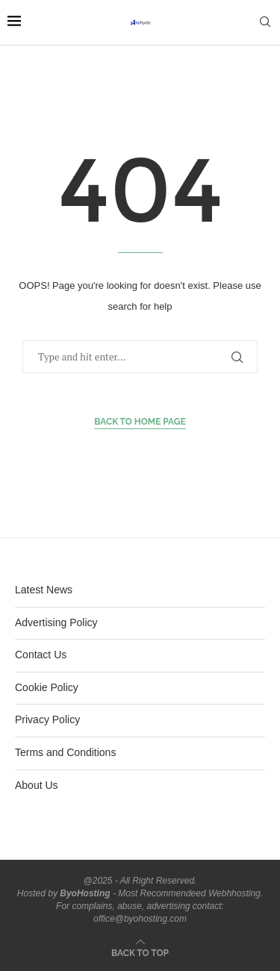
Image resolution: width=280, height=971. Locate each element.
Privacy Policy (47, 719)
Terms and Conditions (65, 752)
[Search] (265, 22)
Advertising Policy (56, 622)
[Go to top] (140, 952)
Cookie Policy (46, 687)
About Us (36, 785)
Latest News (43, 590)
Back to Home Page (140, 421)
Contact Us (40, 655)
